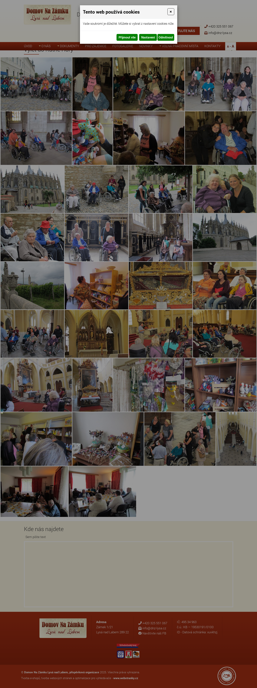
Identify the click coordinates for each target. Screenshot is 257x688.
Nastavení (148, 37)
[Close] (170, 11)
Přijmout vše (127, 37)
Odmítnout (166, 37)
